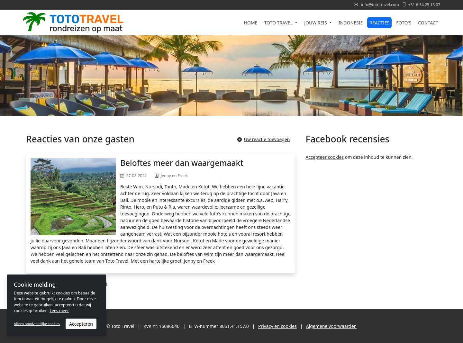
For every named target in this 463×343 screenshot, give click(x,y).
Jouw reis (316, 23)
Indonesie (351, 23)
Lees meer (59, 310)
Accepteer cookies (325, 157)
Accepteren (81, 324)
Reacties (379, 23)
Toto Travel (279, 23)
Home (251, 23)
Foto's (403, 23)
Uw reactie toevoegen (263, 139)
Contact (428, 23)
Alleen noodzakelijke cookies (37, 323)
